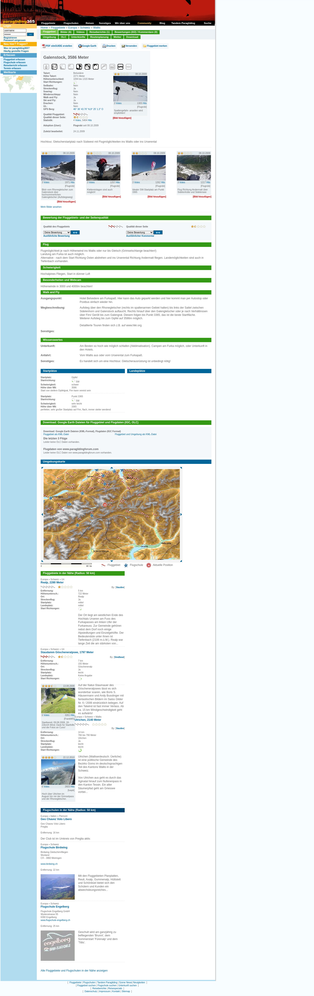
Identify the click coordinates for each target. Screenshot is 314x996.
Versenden (131, 46)
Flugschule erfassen (15, 62)
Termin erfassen (12, 68)
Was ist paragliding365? (17, 48)
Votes (78, 120)
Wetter (117, 37)
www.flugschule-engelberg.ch (55, 920)
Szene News (125, 982)
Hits (90, 120)
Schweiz (85, 27)
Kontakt (116, 991)
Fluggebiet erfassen (14, 59)
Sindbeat (119, 657)
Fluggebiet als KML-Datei (56, 434)
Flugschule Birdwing (54, 847)
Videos (80, 32)
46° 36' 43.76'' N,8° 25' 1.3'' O (88, 109)
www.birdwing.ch (49, 864)
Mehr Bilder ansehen (51, 207)
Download (132, 37)
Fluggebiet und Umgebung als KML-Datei (135, 434)
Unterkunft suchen (127, 985)
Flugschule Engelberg (55, 906)
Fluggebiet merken (157, 46)
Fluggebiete (58, 27)
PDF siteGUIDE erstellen (59, 46)
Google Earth (89, 46)
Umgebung (49, 37)
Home (44, 27)
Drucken (110, 46)
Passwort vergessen (15, 40)
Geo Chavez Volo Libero (56, 819)
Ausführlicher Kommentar (140, 236)
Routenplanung (99, 37)
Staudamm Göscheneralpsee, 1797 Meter (67, 652)
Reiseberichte (99, 988)
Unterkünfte (78, 37)
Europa (72, 27)
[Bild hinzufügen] (122, 118)
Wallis (97, 27)
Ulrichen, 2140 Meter (88, 719)
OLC (63, 37)
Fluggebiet (49, 31)
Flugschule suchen (107, 985)
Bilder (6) (66, 32)
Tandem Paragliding (107, 982)
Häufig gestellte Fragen (16, 51)
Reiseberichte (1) (99, 32)
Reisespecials (115, 988)
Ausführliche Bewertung (56, 236)
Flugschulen (89, 982)
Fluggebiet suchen (86, 985)
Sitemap (126, 991)
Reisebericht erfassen (15, 65)
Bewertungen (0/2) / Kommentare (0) (136, 32)
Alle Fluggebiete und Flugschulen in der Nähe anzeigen (74, 970)
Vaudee (120, 587)
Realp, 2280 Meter (52, 582)
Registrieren (10, 38)
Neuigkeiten (139, 982)
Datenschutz (90, 991)
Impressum (104, 991)
